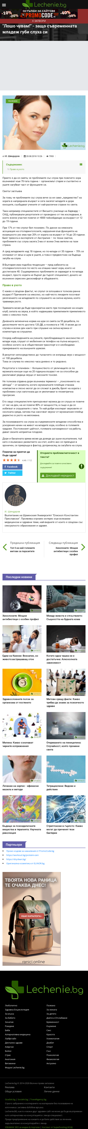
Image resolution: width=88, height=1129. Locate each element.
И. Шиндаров (12, 156)
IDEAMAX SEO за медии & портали (22, 1127)
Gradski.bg (10, 1099)
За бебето (10, 1017)
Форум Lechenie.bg (14, 1067)
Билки (8, 1050)
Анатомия (10, 1059)
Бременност (52, 1021)
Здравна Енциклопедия (17, 1009)
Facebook (10, 466)
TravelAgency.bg (38, 1099)
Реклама (9, 1087)
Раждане (9, 1026)
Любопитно (11, 1005)
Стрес (8, 1055)
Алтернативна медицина (17, 1034)
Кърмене (51, 1026)
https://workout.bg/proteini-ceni (22, 855)
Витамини (10, 1063)
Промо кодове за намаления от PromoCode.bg (30, 850)
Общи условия (13, 1091)
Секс (48, 1030)
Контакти (49, 1087)
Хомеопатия (52, 1038)
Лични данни (51, 1091)
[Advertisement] (44, 66)
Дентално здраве (13, 1042)
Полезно (50, 1005)
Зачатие (9, 1021)
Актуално (51, 1063)
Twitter (10, 473)
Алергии (9, 1046)
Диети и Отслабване (56, 1017)
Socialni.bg (23, 1099)
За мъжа (9, 1013)
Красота (50, 1034)
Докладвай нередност (58, 475)
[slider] (11, 460)
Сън (48, 1050)
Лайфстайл (10, 1038)
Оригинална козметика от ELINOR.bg (25, 863)
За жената (51, 1009)
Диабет (50, 1042)
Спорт (49, 1046)
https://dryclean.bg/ (16, 859)
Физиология (52, 1059)
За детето (51, 1013)
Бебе (7, 1030)
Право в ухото (17, 169)
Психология (52, 1055)
